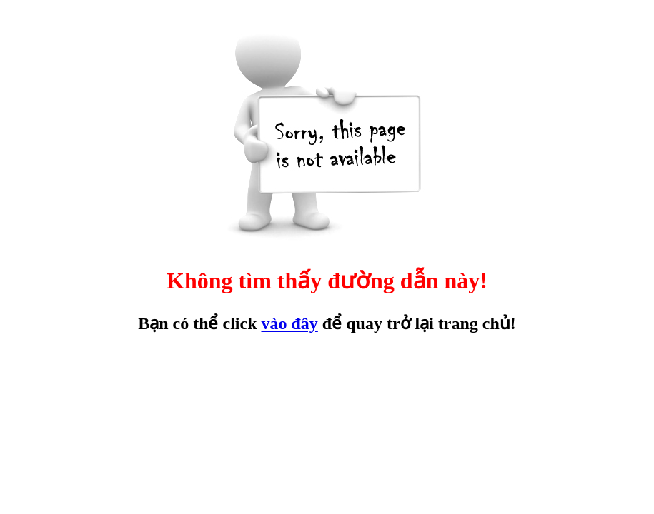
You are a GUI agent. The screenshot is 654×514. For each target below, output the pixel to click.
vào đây (289, 323)
